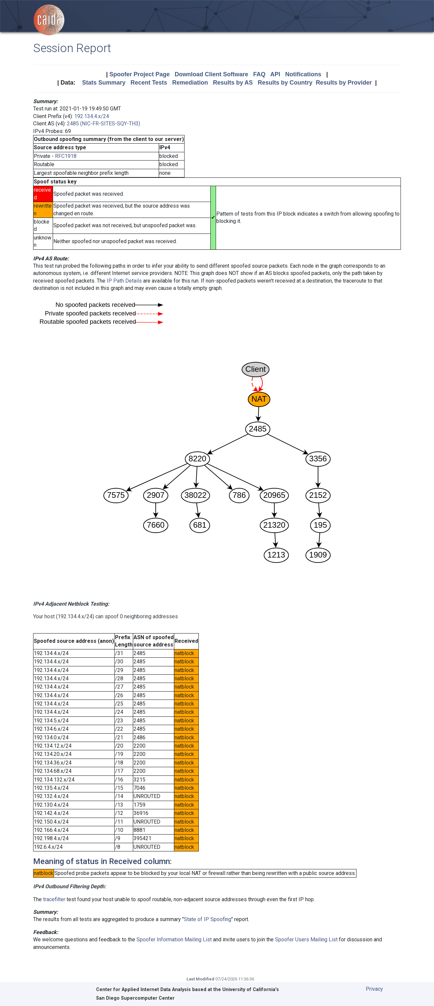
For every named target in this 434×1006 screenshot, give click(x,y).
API (275, 74)
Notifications (303, 74)
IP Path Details (124, 281)
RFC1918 (66, 156)
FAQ (259, 74)
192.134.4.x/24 (91, 116)
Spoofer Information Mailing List (174, 939)
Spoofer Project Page (139, 74)
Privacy (374, 989)
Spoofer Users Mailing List (306, 939)
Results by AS (233, 82)
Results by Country (285, 82)
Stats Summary (104, 82)
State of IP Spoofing (207, 919)
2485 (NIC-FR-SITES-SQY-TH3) (103, 123)
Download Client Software (211, 74)
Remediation (190, 82)
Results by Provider (344, 82)
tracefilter (54, 899)
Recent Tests (149, 82)
